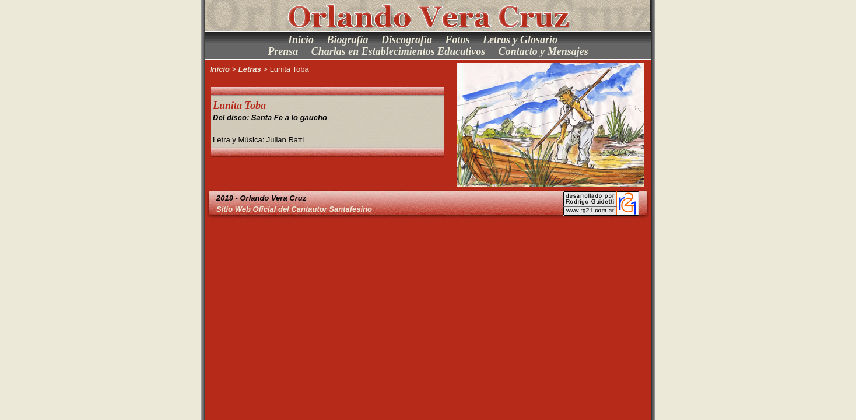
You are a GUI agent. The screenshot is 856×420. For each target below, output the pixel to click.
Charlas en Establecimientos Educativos (398, 51)
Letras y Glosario (520, 40)
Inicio (301, 40)
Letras (249, 69)
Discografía (406, 40)
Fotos (457, 40)
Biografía (347, 40)
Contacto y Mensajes (543, 51)
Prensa (283, 51)
